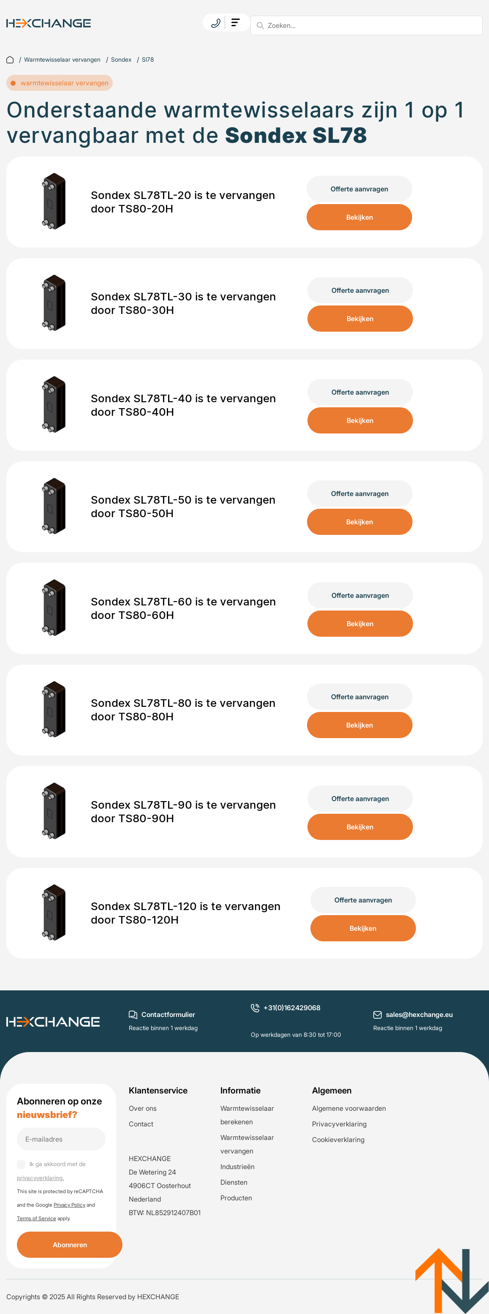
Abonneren (70, 1244)
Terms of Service (36, 1218)
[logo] (48, 22)
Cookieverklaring (338, 1139)
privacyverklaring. (40, 1177)
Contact (141, 1124)
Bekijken (359, 217)
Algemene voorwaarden (349, 1108)
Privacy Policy (69, 1205)
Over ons (143, 1108)
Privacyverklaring (339, 1124)
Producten (236, 1198)
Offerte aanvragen (359, 189)
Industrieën (237, 1166)
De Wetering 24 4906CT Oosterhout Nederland (160, 1185)
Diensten (233, 1182)
